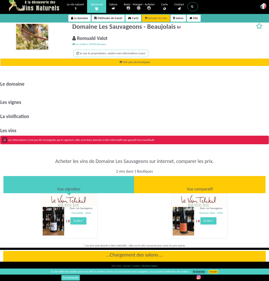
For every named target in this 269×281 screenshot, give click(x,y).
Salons (113, 6)
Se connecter (71, 277)
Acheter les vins (156, 18)
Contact (179, 7)
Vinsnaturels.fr (36, 5)
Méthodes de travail (108, 18)
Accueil (127, 265)
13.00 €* (78, 221)
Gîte (193, 18)
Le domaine (79, 18)
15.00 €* (208, 221)
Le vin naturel (75, 7)
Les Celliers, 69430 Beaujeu (89, 44)
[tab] (68, 184)
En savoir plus (199, 271)
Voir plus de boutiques (134, 62)
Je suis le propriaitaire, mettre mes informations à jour (110, 53)
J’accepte (213, 271)
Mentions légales (150, 265)
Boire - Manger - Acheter (139, 7)
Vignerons (96, 7)
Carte (164, 7)
